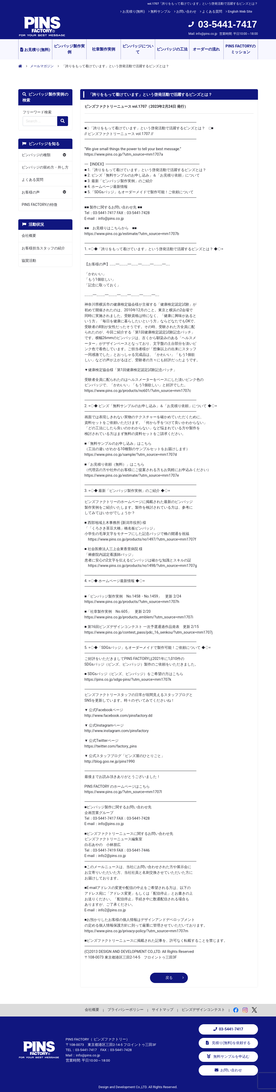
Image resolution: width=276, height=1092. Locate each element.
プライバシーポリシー (125, 1009)
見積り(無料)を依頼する (228, 1043)
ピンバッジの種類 (36, 155)
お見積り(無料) (133, 11)
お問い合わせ (186, 11)
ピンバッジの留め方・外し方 (45, 167)
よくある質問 (212, 11)
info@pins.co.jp (206, 34)
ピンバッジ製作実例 (69, 49)
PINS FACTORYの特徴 (39, 205)
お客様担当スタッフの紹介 (43, 248)
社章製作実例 (103, 49)
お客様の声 (31, 192)
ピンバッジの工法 (172, 49)
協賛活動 (29, 260)
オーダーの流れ (206, 49)
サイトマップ (162, 1009)
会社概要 (29, 235)
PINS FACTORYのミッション (240, 49)
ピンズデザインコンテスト (203, 1009)
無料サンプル (160, 11)
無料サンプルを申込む (228, 1056)
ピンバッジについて (137, 49)
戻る (169, 978)
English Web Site (240, 11)
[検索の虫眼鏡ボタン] (62, 121)
